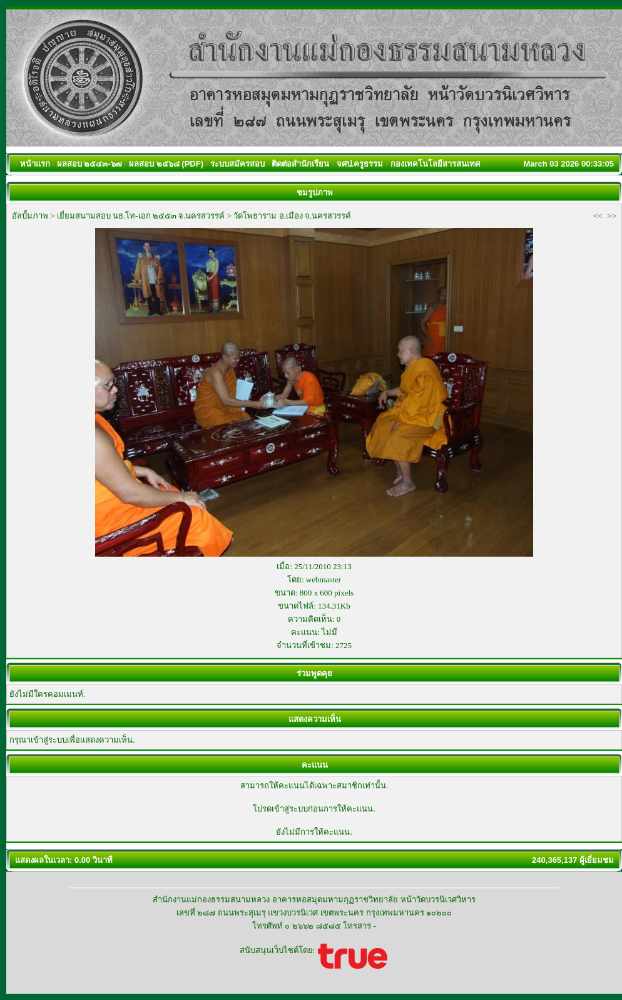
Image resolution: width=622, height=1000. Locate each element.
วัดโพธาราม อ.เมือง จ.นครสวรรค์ (292, 215)
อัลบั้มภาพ (30, 215)
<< (598, 215)
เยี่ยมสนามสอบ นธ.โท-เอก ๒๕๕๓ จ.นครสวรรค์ (141, 215)
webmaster (323, 579)
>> (611, 215)
